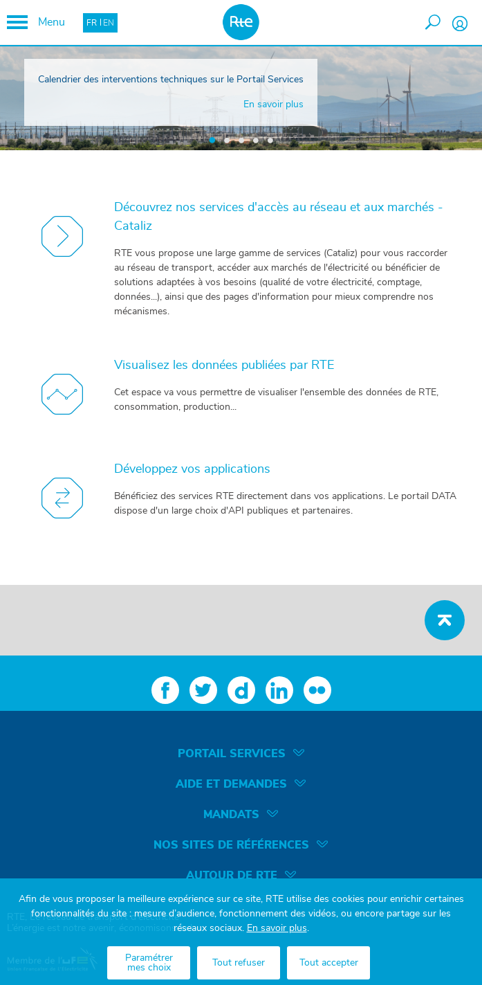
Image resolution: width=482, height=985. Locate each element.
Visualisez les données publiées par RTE (224, 365)
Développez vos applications (192, 469)
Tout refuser (238, 963)
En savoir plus (277, 928)
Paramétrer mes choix (149, 963)
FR (91, 23)
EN (108, 23)
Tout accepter (328, 963)
